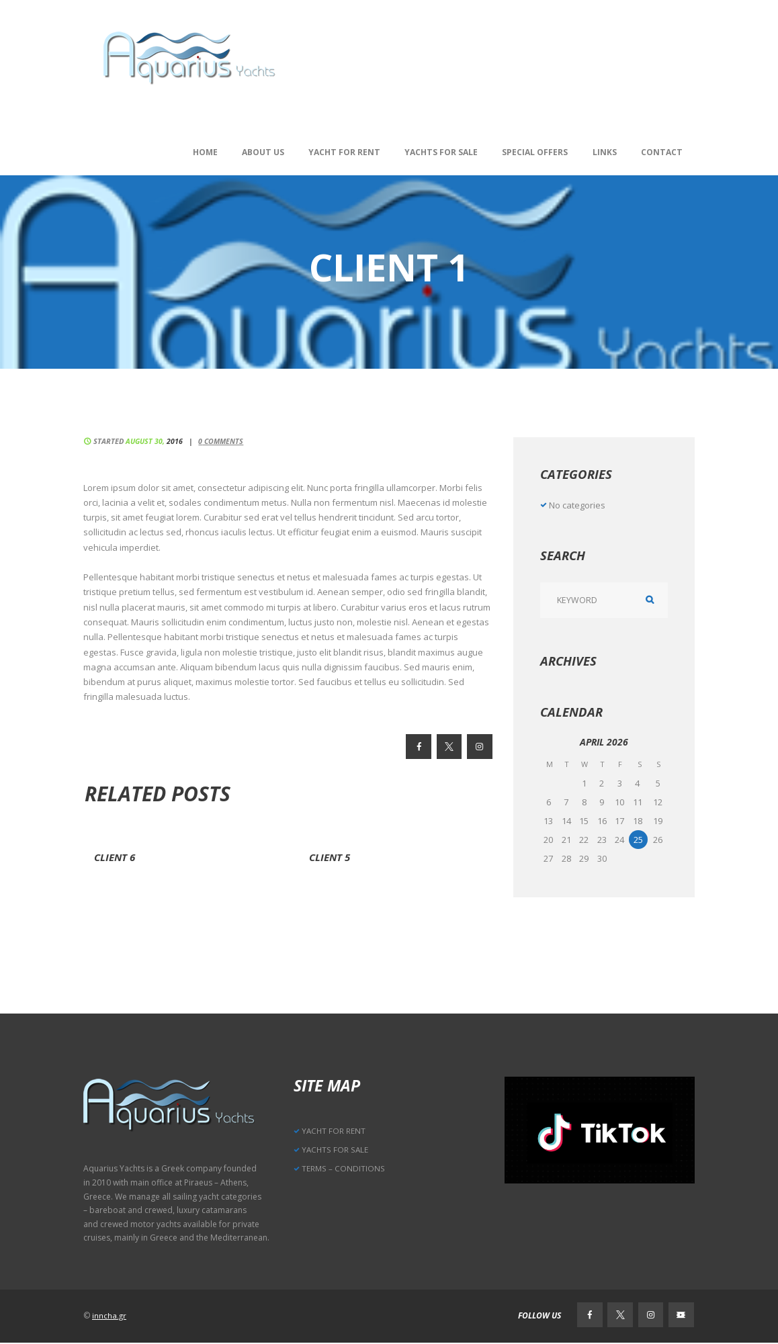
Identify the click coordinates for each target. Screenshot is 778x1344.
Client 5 (331, 857)
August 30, (155, 441)
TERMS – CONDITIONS (343, 1169)
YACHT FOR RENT (334, 1130)
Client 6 (116, 857)
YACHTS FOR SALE (335, 1149)
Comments (223, 441)
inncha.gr (109, 1316)
